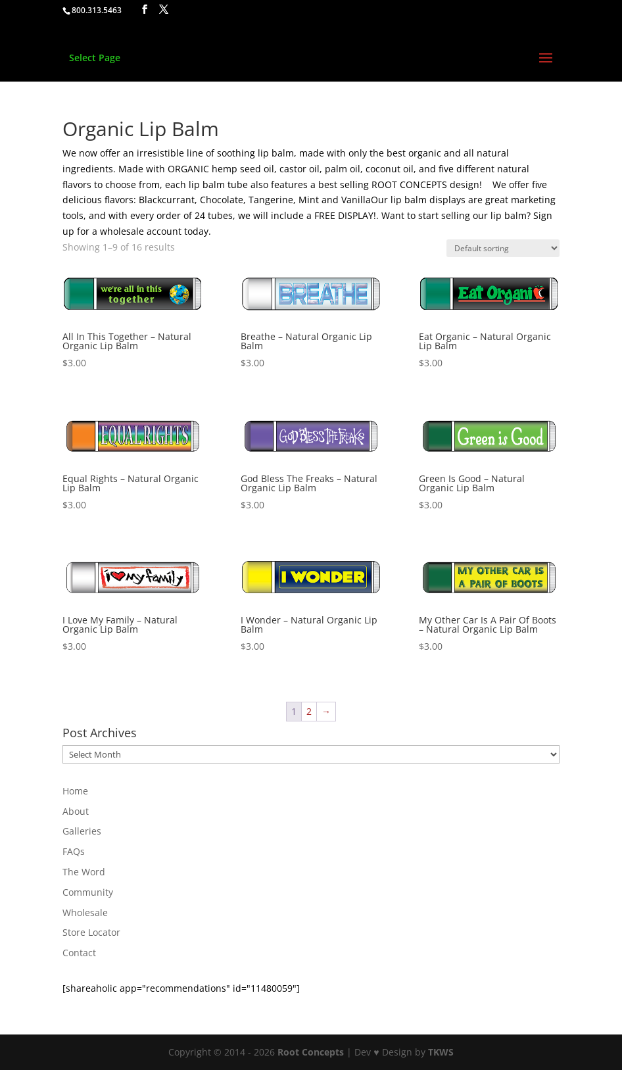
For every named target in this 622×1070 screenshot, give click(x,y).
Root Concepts (310, 1052)
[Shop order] (503, 248)
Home (75, 791)
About (75, 811)
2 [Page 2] (309, 711)
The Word (83, 871)
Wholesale (85, 912)
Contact (79, 952)
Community (87, 892)
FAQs (73, 851)
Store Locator (91, 932)
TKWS (441, 1052)
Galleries (81, 831)
